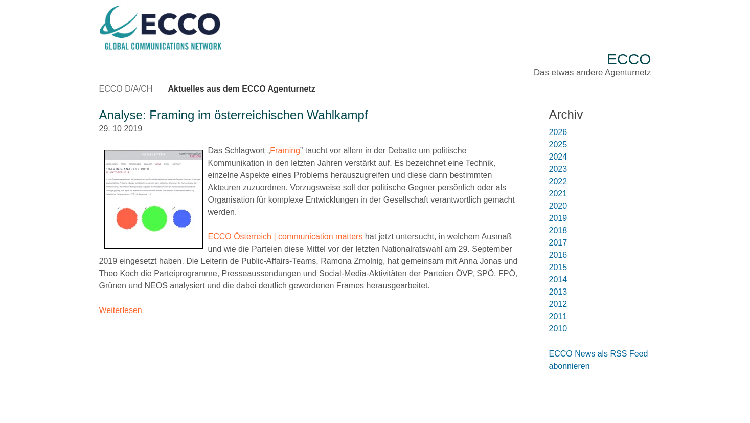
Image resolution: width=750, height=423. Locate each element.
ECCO (629, 59)
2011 (558, 316)
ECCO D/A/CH (126, 88)
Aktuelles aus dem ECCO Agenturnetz (241, 88)
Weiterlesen (120, 310)
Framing (285, 150)
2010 (558, 328)
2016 (558, 255)
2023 (558, 169)
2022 (558, 181)
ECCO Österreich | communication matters (285, 236)
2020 (558, 206)
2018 (558, 230)
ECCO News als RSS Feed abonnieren (598, 359)
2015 (558, 267)
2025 (558, 144)
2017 (558, 242)
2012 (558, 304)
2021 (558, 193)
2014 (558, 279)
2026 (558, 132)
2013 (558, 291)
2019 (558, 218)
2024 (558, 156)
